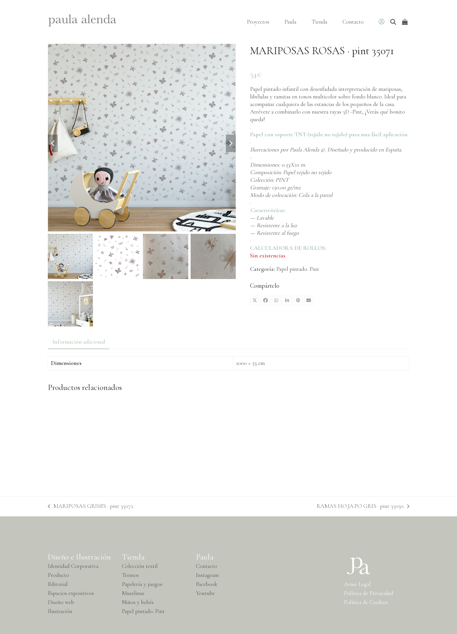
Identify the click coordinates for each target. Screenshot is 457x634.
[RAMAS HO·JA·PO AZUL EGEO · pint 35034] (366, 442)
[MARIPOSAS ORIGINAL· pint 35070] (183, 442)
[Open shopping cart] (405, 22)
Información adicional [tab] (78, 341)
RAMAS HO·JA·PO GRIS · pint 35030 (363, 506)
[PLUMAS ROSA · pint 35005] (274, 442)
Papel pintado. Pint (297, 269)
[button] (254, 300)
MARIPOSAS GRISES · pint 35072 (90, 506)
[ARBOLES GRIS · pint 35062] (91, 442)
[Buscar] (393, 22)
